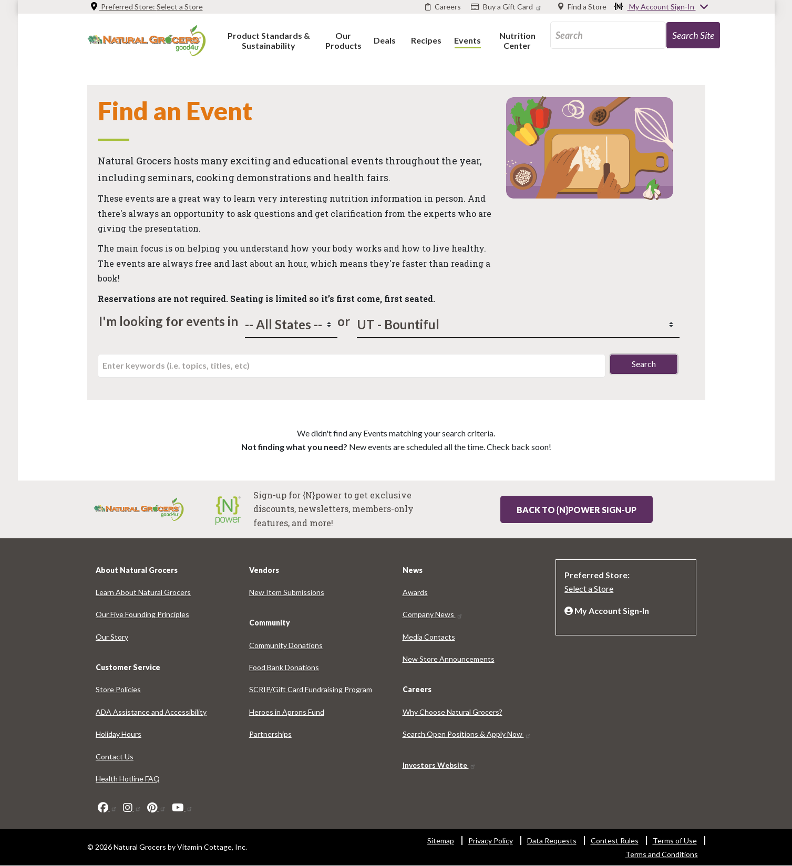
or (341, 321)
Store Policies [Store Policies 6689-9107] (118, 689)
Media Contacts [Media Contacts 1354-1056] (429, 636)
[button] (268, 40)
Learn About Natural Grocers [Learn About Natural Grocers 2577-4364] (143, 592)
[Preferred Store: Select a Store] (625, 580)
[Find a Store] (582, 7)
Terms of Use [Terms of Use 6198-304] (675, 840)
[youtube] (182, 807)
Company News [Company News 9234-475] (433, 614)
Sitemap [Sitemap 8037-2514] (440, 840)
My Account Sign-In (661, 7)
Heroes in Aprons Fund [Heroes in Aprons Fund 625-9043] (286, 711)
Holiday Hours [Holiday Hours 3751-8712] (118, 733)
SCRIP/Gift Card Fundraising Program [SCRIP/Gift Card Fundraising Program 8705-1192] (310, 689)
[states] (291, 324)
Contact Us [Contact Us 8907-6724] (114, 756)
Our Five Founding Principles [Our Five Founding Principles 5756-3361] (142, 614)
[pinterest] (156, 807)
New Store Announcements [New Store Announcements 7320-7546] (449, 658)
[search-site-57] (693, 35)
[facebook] (107, 807)
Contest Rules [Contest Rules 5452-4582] (615, 840)
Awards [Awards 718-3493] (415, 592)
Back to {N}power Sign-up (576, 510)
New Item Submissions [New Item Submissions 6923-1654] (286, 592)
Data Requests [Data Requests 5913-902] (552, 840)
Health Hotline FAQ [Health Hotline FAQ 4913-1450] (128, 778)
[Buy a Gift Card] (507, 7)
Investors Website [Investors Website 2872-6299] (439, 764)
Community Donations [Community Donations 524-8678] (286, 645)
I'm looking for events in (168, 321)
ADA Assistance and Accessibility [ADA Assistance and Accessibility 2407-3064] (151, 711)
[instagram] (132, 807)
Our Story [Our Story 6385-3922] (112, 636)
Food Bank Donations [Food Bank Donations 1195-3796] (284, 667)
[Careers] (443, 7)
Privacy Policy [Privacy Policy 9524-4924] (490, 840)
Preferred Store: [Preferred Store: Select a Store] (146, 6)
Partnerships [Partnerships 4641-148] (270, 733)
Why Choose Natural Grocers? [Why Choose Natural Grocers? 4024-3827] (452, 711)
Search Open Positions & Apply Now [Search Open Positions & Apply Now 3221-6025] (467, 733)
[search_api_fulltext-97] (608, 35)
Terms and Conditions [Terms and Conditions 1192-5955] (661, 854)
